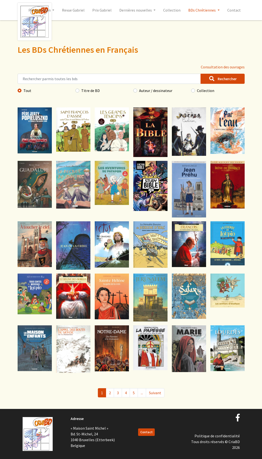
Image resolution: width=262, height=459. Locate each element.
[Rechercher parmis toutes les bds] (109, 79)
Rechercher (222, 78)
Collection (172, 10)
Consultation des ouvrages (223, 67)
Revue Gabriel (73, 10)
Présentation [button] (39, 10)
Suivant (155, 392)
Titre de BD (90, 90)
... (142, 392)
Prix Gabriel (102, 10)
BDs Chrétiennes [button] (202, 10)
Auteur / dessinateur (155, 90)
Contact (234, 10)
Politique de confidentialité (217, 435)
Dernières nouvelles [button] (136, 10)
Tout (27, 90)
